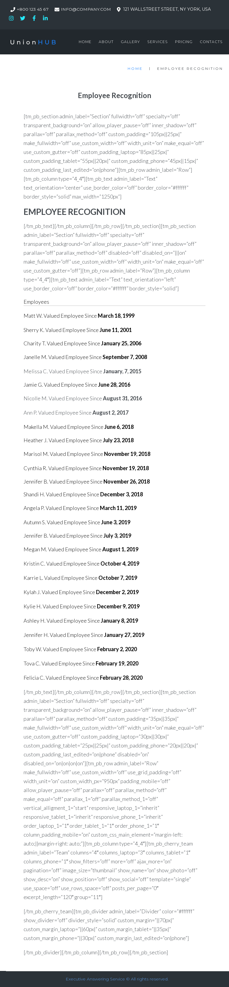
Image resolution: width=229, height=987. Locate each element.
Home (135, 68)
